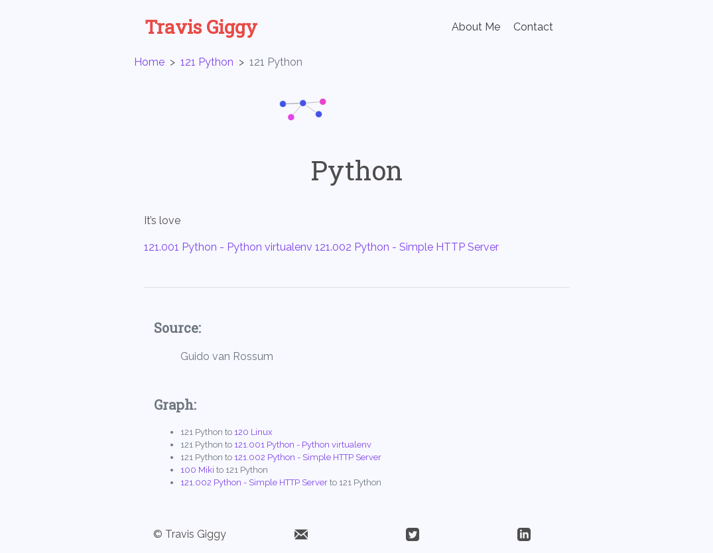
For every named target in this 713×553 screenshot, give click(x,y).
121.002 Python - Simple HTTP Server (407, 247)
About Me (476, 27)
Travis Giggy (201, 27)
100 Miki (197, 470)
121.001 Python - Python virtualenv (228, 247)
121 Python (206, 62)
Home (149, 62)
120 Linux (253, 432)
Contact (533, 27)
